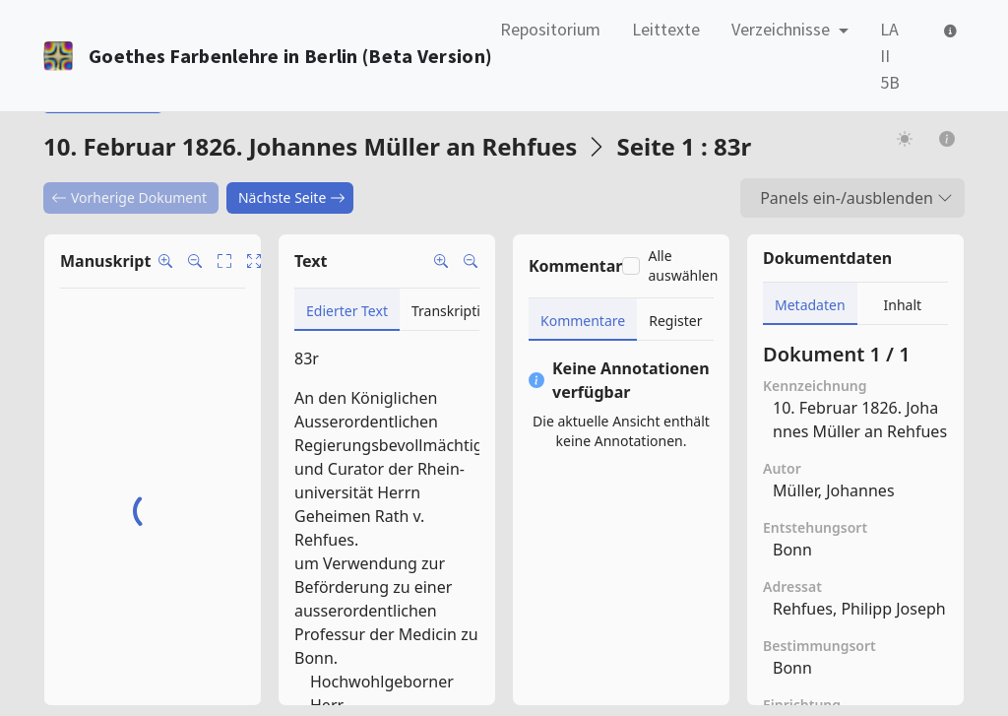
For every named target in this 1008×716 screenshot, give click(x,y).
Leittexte (666, 29)
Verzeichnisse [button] (782, 29)
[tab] (347, 310)
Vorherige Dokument (129, 197)
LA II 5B (890, 56)
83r (306, 358)
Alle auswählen (683, 265)
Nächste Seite (292, 197)
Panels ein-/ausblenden (856, 198)
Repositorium (550, 29)
